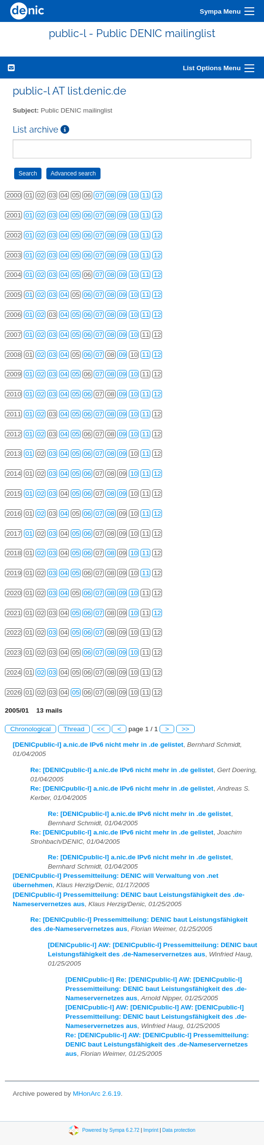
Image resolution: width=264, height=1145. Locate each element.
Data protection (179, 1130)
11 (145, 195)
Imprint (151, 1130)
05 (76, 215)
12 (157, 195)
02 (40, 215)
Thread (73, 729)
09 (122, 195)
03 (52, 215)
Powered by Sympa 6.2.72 (110, 1130)
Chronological (30, 729)
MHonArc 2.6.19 (97, 1093)
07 (98, 195)
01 (29, 215)
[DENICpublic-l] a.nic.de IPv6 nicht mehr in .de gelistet (98, 744)
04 (64, 215)
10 (134, 195)
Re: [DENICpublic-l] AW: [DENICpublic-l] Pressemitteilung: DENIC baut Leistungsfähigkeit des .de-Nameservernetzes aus (157, 1044)
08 (110, 195)
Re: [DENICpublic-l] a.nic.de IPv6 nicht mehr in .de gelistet (121, 770)
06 (87, 215)
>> (185, 729)
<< (101, 729)
